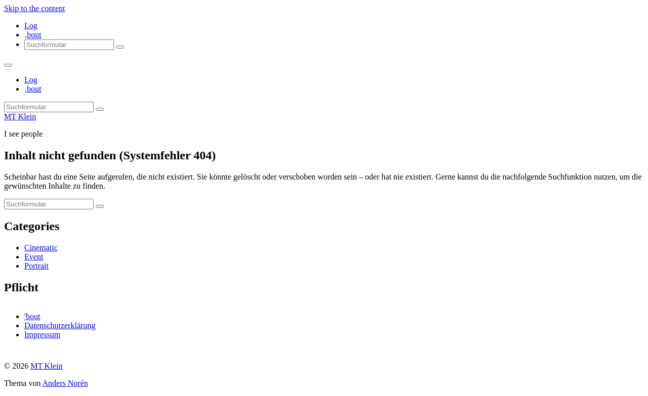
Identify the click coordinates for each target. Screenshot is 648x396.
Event (33, 256)
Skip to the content (34, 8)
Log (30, 25)
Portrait (36, 265)
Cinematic (41, 247)
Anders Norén (65, 383)
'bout (32, 316)
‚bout (33, 34)
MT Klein (20, 116)
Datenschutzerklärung (59, 325)
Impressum (42, 334)
